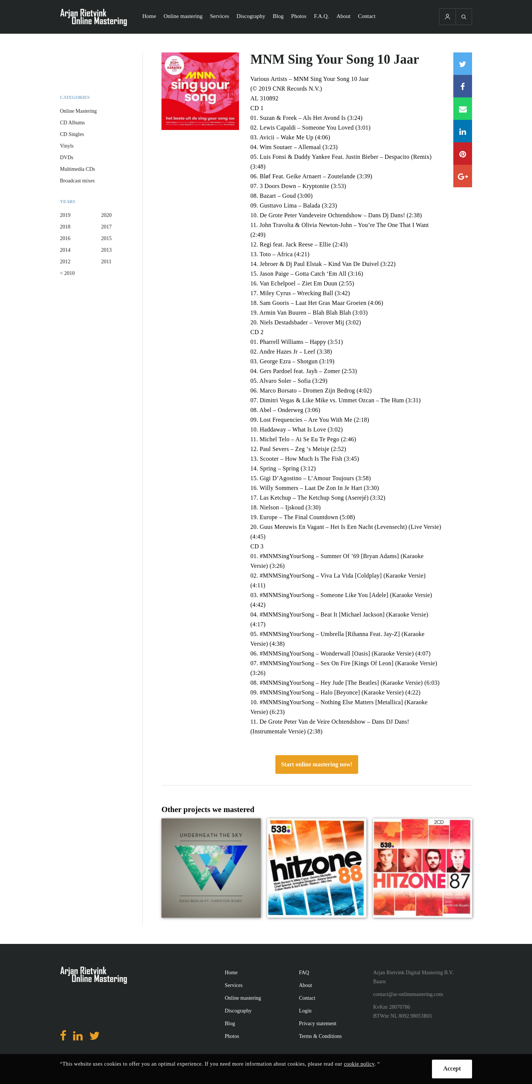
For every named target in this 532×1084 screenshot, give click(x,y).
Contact (367, 16)
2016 (65, 238)
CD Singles (72, 134)
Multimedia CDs (77, 169)
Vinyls (67, 146)
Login (305, 1011)
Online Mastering (78, 111)
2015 (106, 238)
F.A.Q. (321, 16)
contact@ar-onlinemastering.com (408, 994)
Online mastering (183, 16)
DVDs (66, 157)
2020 (106, 215)
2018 (65, 227)
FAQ (304, 972)
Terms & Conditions (320, 1036)
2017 (106, 227)
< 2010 (67, 273)
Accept (452, 1068)
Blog (278, 16)
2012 (65, 261)
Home (149, 16)
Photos (298, 16)
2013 (106, 250)
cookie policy (359, 1064)
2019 (65, 215)
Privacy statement (317, 1023)
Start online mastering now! (317, 764)
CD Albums (72, 122)
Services (219, 16)
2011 (106, 261)
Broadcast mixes (77, 181)
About (343, 16)
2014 (65, 250)
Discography (250, 16)
